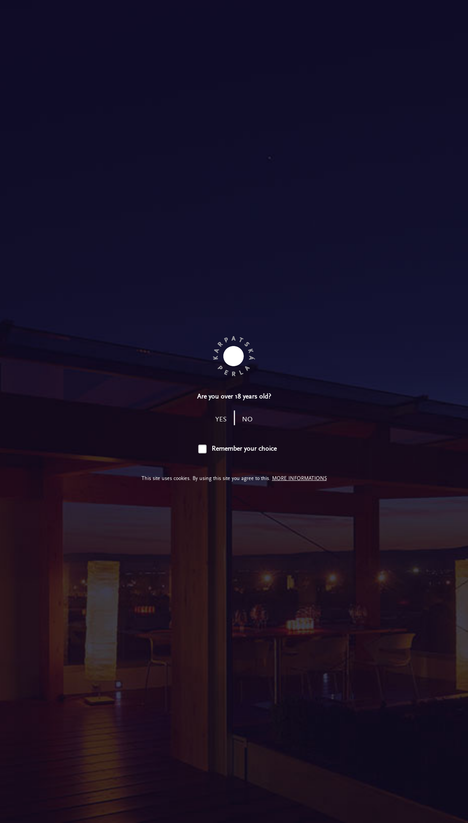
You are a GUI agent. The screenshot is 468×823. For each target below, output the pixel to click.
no (247, 419)
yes (221, 419)
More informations (299, 478)
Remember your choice (244, 449)
